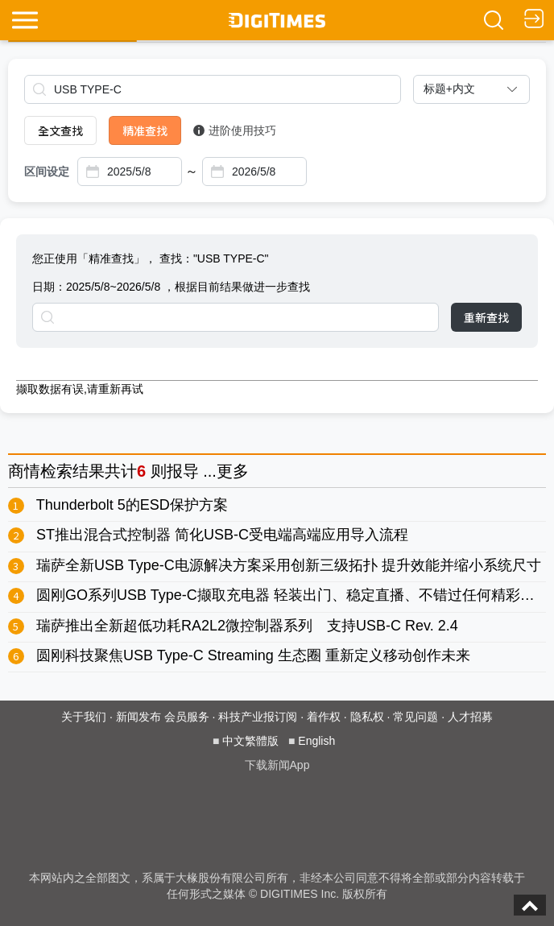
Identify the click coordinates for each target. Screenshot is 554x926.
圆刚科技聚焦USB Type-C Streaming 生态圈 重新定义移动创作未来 (253, 655)
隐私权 (367, 716)
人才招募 (470, 716)
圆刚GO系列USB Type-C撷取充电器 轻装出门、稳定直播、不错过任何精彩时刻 (292, 595)
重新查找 (486, 317)
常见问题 (415, 716)
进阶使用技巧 (234, 130)
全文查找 (60, 130)
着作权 (324, 716)
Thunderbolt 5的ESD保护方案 (132, 505)
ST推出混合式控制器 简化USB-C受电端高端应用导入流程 (222, 535)
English (316, 740)
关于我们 (83, 716)
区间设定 (46, 171)
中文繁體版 (250, 740)
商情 (24, 471)
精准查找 (144, 130)
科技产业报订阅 (257, 716)
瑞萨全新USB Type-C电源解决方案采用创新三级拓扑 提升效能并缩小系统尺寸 (288, 565)
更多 (233, 471)
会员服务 (186, 716)
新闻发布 (138, 716)
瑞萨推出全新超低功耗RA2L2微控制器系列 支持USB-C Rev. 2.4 (247, 626)
